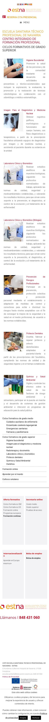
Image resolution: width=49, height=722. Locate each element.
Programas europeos (12, 513)
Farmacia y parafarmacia (17, 432)
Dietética (10, 464)
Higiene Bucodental (35, 60)
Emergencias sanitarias (16, 428)
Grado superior (32, 507)
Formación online (10, 469)
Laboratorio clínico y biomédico (20, 454)
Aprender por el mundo (12, 474)
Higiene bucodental (15, 440)
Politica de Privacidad (10, 676)
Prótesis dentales (14, 457)
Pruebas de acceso (34, 510)
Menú (26, 22)
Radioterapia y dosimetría (17, 450)
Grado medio (31, 504)
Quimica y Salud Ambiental (18, 460)
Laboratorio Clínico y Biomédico (18, 163)
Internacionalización (12, 554)
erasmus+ (7, 563)
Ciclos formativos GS (12, 507)
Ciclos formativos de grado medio (17, 418)
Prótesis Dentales (34, 333)
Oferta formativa (11, 499)
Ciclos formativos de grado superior (18, 437)
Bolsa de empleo (34, 553)
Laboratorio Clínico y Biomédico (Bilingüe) (23, 220)
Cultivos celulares (10, 479)
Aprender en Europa (11, 560)
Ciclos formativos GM (12, 504)
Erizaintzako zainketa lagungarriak (21, 425)
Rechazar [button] (35, 718)
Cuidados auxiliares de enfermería (21, 422)
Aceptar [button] (23, 718)
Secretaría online (34, 499)
